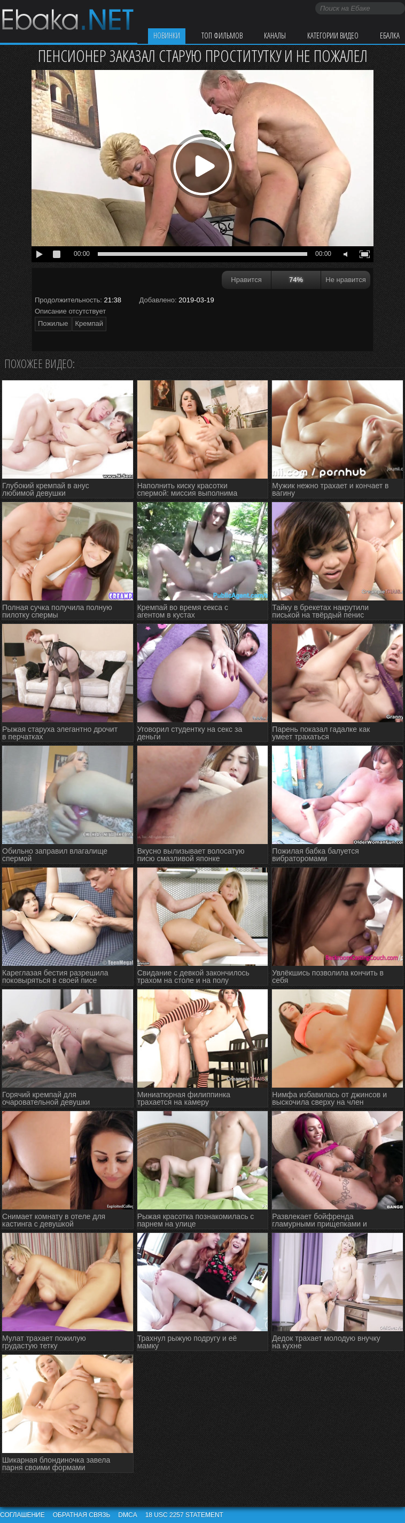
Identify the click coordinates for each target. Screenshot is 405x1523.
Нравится (246, 280)
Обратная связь (82, 1515)
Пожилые (53, 323)
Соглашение (22, 1515)
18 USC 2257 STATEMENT (184, 1515)
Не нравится (345, 280)
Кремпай (89, 323)
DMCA (127, 1515)
